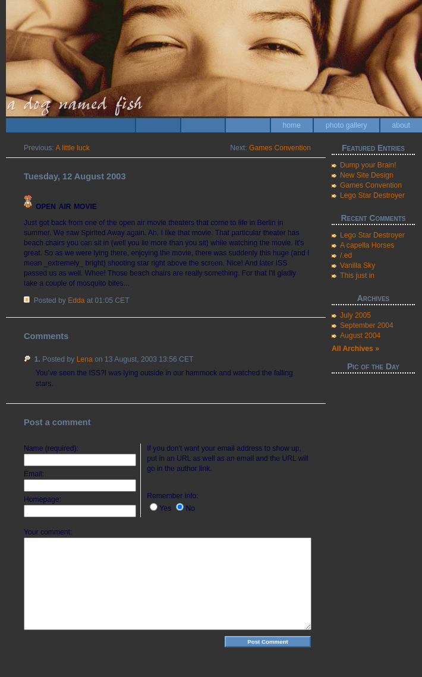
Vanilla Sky (357, 265)
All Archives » (355, 348)
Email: (34, 474)
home (292, 125)
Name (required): (51, 448)
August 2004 (360, 335)
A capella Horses (367, 245)
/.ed (346, 255)
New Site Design (366, 175)
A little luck (72, 148)
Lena (85, 359)
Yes (165, 508)
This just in (357, 275)
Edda (76, 300)
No (190, 508)
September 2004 (366, 325)
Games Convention (280, 148)
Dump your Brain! (368, 165)
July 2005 (355, 315)
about (401, 125)
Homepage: (42, 499)
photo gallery (346, 125)
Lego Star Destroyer (372, 195)
